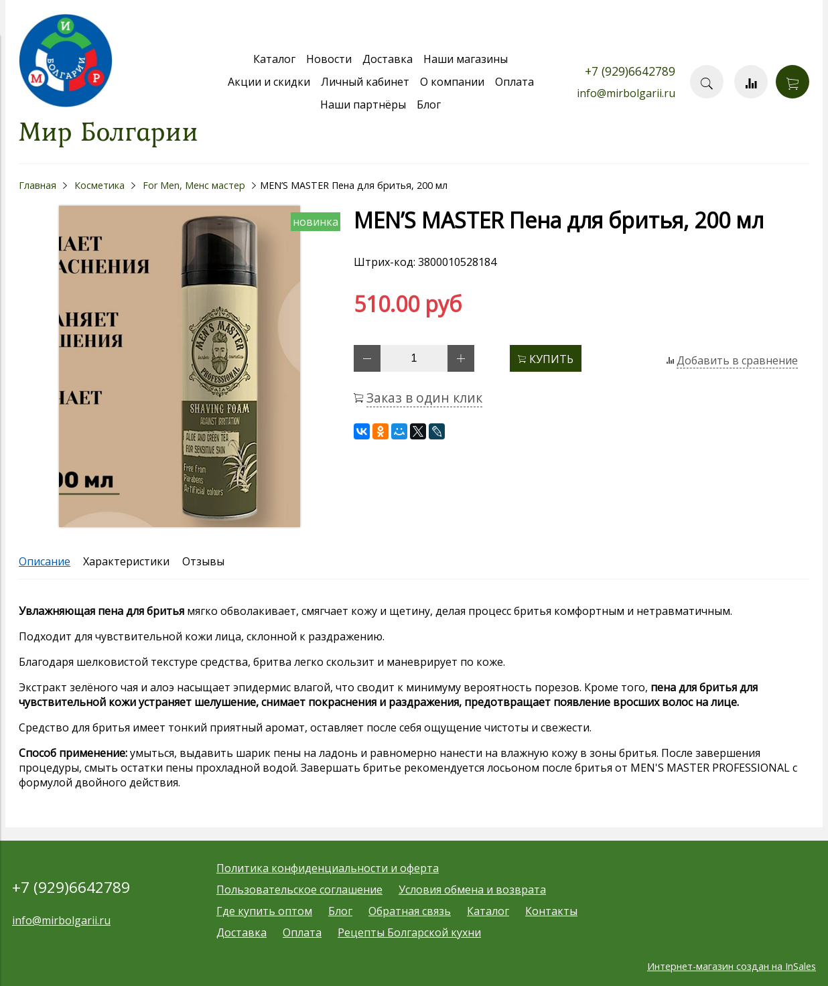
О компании (452, 81)
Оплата (514, 81)
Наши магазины (465, 59)
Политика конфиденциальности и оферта (327, 868)
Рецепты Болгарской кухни (409, 932)
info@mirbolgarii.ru (626, 93)
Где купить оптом (264, 911)
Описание (44, 561)
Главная (37, 185)
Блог (429, 104)
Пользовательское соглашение (299, 889)
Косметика (99, 185)
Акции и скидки (269, 81)
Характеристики (126, 561)
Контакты (551, 911)
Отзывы (203, 561)
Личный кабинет (365, 81)
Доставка (387, 59)
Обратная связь (409, 911)
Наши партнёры (363, 104)
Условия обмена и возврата (472, 889)
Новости (329, 59)
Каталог (274, 59)
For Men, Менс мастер (194, 185)
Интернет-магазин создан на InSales (731, 966)
